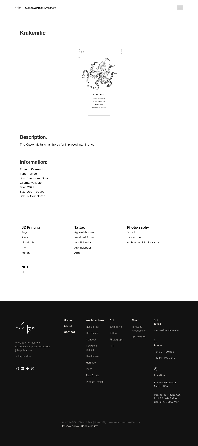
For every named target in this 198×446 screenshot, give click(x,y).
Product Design (95, 381)
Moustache (28, 242)
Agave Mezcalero (85, 232)
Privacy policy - (71, 426)
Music (136, 320)
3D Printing (30, 227)
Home (68, 320)
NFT (25, 267)
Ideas (89, 369)
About (68, 326)
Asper (77, 253)
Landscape (134, 237)
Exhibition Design (91, 347)
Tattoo (79, 227)
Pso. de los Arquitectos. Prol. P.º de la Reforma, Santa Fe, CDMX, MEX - (167, 398)
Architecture (95, 320)
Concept (91, 339)
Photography (138, 227)
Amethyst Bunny (84, 237)
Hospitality (92, 333)
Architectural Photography (143, 242)
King (24, 232)
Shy (23, 248)
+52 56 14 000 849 (164, 357)
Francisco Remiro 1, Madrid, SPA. (165, 384)
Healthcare (92, 356)
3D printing (116, 326)
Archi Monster (82, 242)
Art (112, 320)
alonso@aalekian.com (166, 330)
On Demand (138, 337)
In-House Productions (139, 328)
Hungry (25, 253)
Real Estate (92, 375)
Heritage (91, 362)
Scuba (25, 237)
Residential (92, 326)
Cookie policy (89, 426)
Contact (69, 332)
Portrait (131, 232)
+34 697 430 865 (164, 351)
